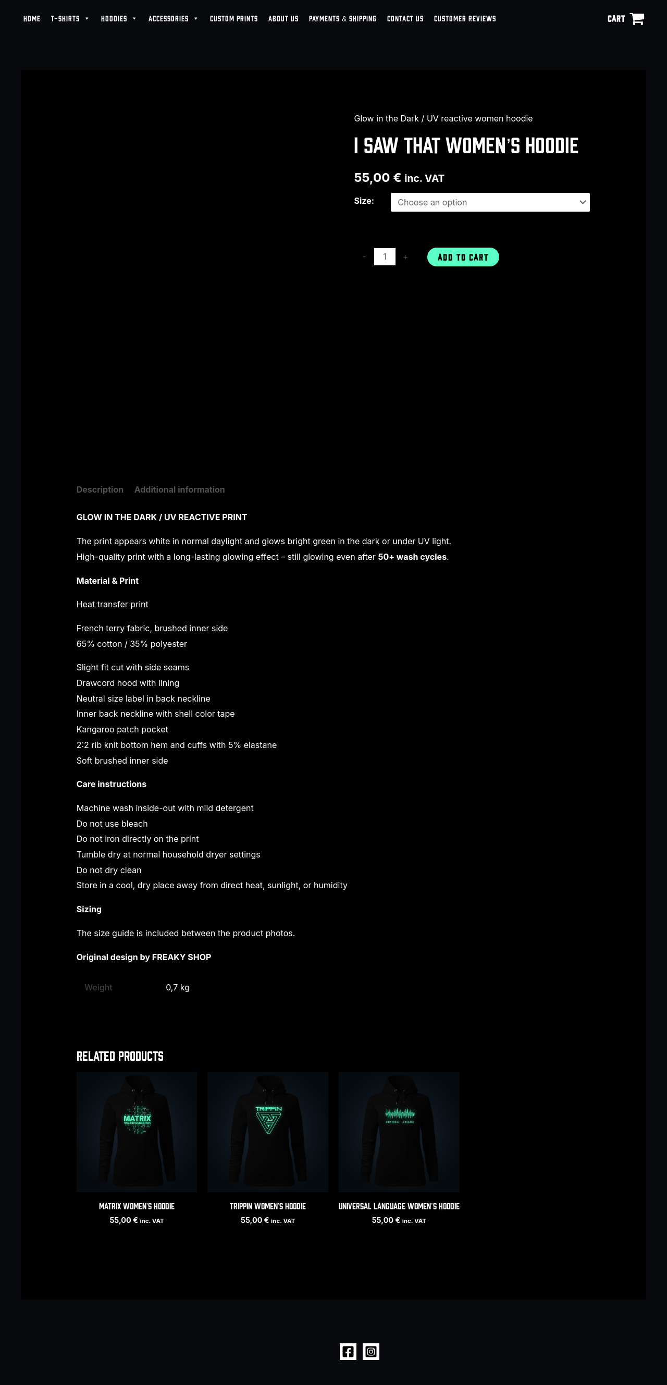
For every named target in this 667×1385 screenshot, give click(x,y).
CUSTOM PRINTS (234, 18)
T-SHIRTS (71, 18)
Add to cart (463, 257)
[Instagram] (371, 1351)
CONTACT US (405, 18)
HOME (32, 18)
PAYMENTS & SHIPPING (343, 18)
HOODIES (119, 18)
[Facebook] (348, 1351)
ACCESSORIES (174, 18)
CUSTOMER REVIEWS (465, 18)
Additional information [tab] (179, 489)
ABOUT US (283, 18)
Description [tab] (100, 489)
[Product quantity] (385, 257)
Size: (364, 200)
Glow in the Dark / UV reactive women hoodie (443, 118)
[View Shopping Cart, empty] (626, 18)
